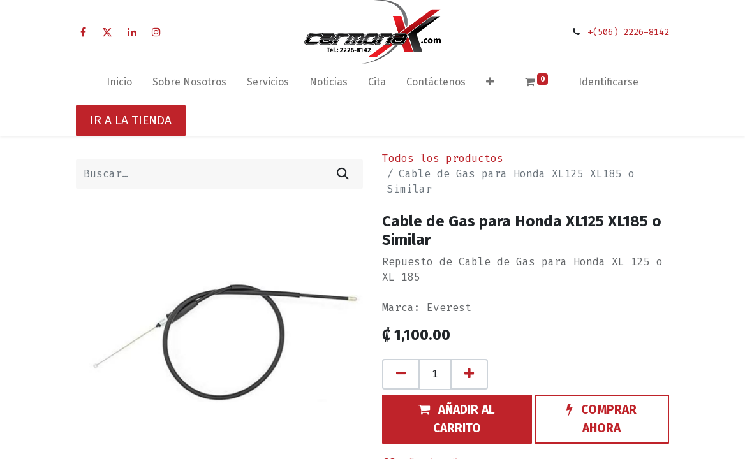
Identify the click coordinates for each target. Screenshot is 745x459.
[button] (490, 84)
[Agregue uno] (469, 374)
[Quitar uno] (401, 374)
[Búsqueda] (343, 174)
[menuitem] (119, 84)
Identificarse (608, 82)
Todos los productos (442, 158)
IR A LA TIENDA (131, 120)
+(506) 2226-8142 (628, 32)
